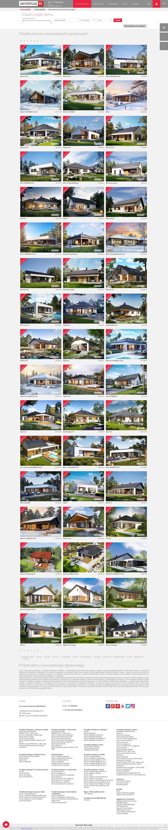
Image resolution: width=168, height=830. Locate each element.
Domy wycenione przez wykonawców (130, 758)
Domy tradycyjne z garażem (93, 741)
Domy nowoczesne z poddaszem (63, 741)
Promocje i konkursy (123, 781)
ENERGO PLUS (139, 657)
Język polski (164, 4)
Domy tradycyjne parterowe (93, 735)
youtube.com (122, 706)
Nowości (47, 657)
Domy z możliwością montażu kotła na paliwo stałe (64, 800)
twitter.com (127, 706)
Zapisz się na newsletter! (125, 794)
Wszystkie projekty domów (126, 732)
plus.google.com (113, 706)
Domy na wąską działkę (92, 757)
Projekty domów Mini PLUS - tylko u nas (32, 744)
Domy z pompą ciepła (26, 739)
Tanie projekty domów (91, 749)
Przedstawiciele (122, 784)
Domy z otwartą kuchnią (59, 760)
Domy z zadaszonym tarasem (62, 759)
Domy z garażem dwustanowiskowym (32, 798)
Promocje (25, 659)
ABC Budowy (98, 4)
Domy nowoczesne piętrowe (61, 739)
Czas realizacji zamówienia (126, 811)
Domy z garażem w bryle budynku (31, 799)
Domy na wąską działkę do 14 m (95, 760)
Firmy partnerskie (123, 782)
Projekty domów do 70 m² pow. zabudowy (131, 774)
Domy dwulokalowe (26, 777)
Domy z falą (88, 776)
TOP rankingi (88, 794)
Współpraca (113, 4)
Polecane (39, 657)
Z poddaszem (65, 657)
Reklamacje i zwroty (123, 809)
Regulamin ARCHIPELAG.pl (126, 804)
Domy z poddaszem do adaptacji (62, 776)
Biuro (118, 790)
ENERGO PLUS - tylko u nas (28, 734)
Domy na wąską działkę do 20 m (95, 766)
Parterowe (55, 657)
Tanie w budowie (86, 657)
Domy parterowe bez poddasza (62, 779)
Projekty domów (82, 4)
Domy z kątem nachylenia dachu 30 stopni (98, 781)
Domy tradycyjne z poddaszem (95, 739)
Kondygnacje (85, 20)
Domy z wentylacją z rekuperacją (30, 735)
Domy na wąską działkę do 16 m (95, 762)
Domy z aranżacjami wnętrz (126, 753)
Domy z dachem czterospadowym (96, 777)
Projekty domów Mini (91, 751)
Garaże (21, 772)
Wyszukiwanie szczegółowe (135, 26)
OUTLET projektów (123, 771)
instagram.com (132, 706)
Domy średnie (24, 759)
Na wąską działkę (119, 657)
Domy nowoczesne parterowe (61, 737)
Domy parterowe (57, 772)
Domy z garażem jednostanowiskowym (33, 796)
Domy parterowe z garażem (61, 781)
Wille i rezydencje (25, 762)
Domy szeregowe (25, 776)
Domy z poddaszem (58, 774)
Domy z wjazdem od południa (94, 759)
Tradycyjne (97, 657)
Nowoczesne (107, 657)
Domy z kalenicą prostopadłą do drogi (97, 783)
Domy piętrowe (56, 777)
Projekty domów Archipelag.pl (31, 3)
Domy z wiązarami (57, 796)
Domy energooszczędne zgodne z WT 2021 (32, 742)
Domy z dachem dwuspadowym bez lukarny (96, 787)
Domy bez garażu (25, 801)
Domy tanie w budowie (92, 747)
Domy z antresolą (57, 762)
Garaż (100, 20)
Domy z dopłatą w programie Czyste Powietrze (31, 747)
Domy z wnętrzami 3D (124, 769)
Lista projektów (40, 9)
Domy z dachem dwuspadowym (95, 772)
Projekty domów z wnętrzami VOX (128, 773)
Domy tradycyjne (90, 734)
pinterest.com (118, 706)
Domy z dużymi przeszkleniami (62, 735)
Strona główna (25, 9)
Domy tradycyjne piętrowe (93, 737)
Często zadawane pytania (126, 792)
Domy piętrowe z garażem (60, 783)
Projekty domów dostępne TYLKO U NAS (130, 767)
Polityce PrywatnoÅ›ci (27, 828)
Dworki (86, 732)
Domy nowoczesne (58, 732)
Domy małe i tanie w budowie (29, 757)
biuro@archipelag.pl (54, 6)
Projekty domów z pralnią (60, 766)
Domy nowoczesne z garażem (62, 743)
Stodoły (129, 657)
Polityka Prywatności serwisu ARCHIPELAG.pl (127, 801)
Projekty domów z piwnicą (60, 764)
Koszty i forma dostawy (125, 807)
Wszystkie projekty (27, 657)
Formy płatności (122, 806)
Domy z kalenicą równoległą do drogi (96, 784)
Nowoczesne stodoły (26, 737)
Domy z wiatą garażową (27, 794)
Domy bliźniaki (24, 774)
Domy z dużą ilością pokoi (60, 757)
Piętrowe (76, 657)
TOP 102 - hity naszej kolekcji (127, 739)
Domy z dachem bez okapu (93, 779)
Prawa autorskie (122, 813)
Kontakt (135, 4)
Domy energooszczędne (27, 732)
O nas (125, 4)
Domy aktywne (56, 746)
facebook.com (108, 706)
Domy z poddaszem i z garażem (62, 784)
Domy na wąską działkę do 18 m (95, 764)
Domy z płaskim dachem (92, 774)
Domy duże (23, 760)
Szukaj (117, 20)
